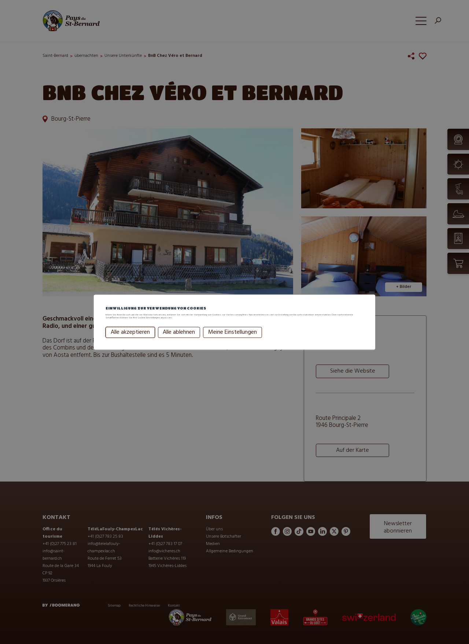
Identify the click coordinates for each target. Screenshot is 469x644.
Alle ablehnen (179, 342)
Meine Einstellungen (232, 342)
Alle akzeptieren (130, 342)
